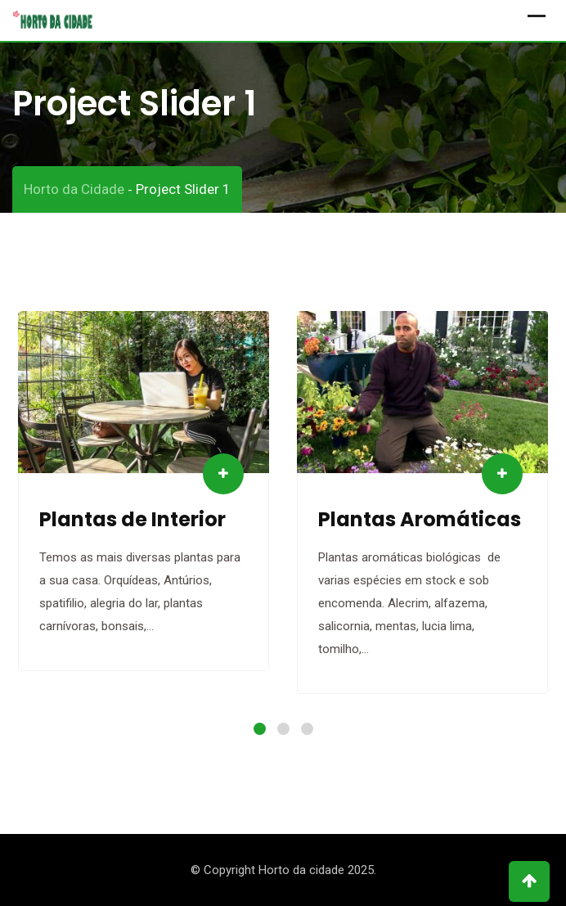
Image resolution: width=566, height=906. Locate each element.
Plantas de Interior (132, 519)
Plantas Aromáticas (419, 519)
